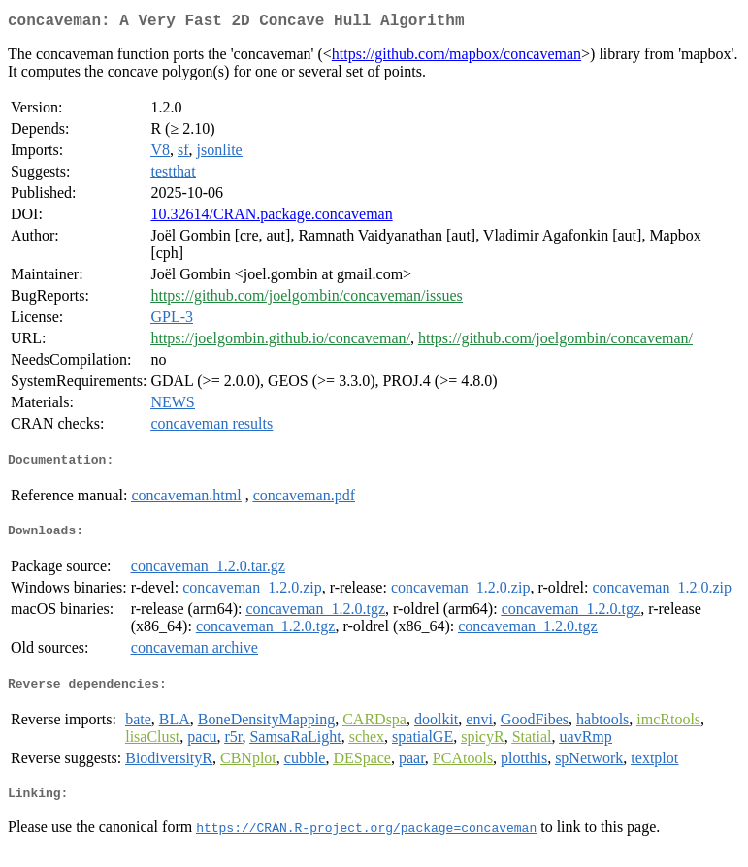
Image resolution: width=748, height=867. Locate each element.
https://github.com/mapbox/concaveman (456, 57)
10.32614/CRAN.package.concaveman (271, 217)
